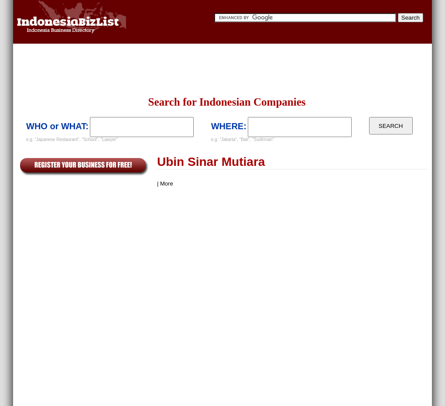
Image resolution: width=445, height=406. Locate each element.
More (166, 183)
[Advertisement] (127, 70)
